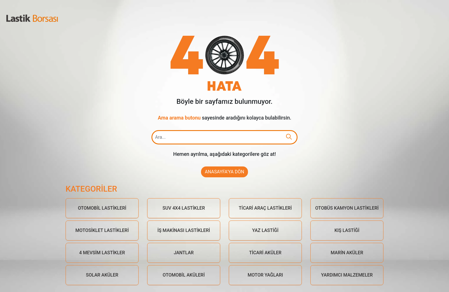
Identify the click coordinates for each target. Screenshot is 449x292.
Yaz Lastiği (265, 230)
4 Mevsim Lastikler (102, 252)
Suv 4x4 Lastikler (184, 208)
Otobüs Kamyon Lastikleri (347, 208)
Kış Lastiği (346, 230)
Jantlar (184, 252)
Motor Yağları (265, 275)
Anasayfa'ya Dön (224, 171)
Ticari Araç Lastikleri (265, 208)
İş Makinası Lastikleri (183, 230)
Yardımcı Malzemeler (347, 275)
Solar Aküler (102, 275)
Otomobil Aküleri (184, 275)
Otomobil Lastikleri (102, 208)
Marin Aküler (347, 252)
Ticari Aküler (265, 252)
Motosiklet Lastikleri (102, 230)
